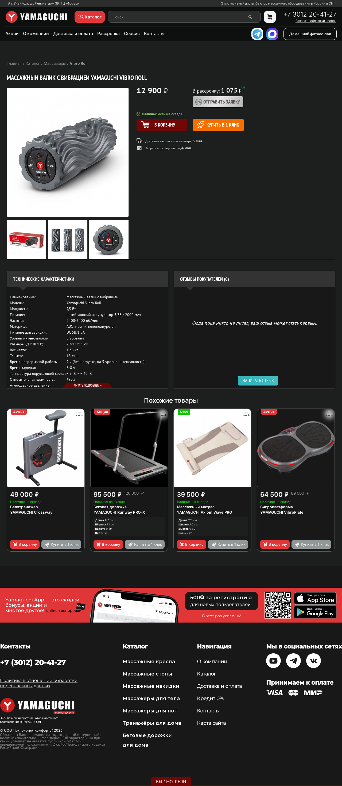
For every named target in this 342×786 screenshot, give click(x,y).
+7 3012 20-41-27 (309, 14)
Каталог (206, 674)
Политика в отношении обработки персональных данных (38, 683)
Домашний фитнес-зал (310, 34)
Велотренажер (24, 507)
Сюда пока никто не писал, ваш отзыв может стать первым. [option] (254, 323)
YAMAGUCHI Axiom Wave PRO (204, 512)
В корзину (25, 544)
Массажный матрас (196, 507)
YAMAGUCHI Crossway (31, 512)
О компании (36, 33)
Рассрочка (108, 33)
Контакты (154, 33)
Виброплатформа (276, 507)
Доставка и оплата (73, 33)
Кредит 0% (210, 698)
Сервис (132, 33)
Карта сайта (211, 723)
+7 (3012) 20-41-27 (33, 662)
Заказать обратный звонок (316, 21)
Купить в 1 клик (218, 124)
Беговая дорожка (110, 507)
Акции (12, 33)
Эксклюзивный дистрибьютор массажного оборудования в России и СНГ (278, 3)
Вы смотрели (171, 782)
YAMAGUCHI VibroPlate (281, 512)
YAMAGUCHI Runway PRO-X (119, 512)
